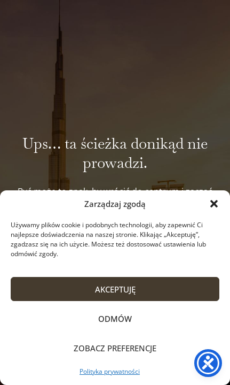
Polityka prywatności (110, 371)
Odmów (115, 318)
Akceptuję (115, 289)
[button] (214, 203)
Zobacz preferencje (115, 348)
